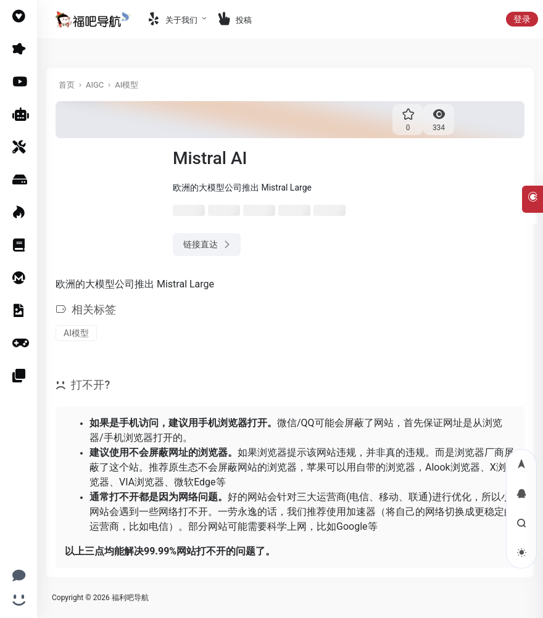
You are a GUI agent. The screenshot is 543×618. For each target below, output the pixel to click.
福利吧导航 (130, 597)
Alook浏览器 (452, 467)
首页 (67, 84)
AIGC (95, 84)
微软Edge (194, 482)
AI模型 (126, 84)
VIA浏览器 (141, 482)
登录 (522, 19)
